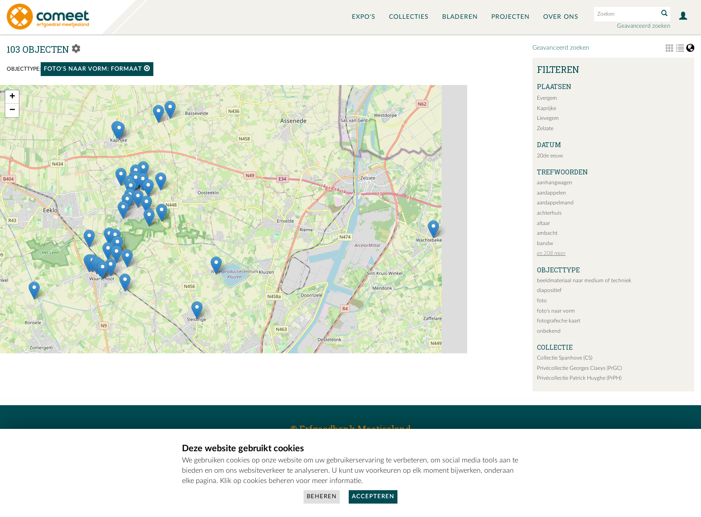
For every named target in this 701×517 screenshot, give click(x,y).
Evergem (547, 98)
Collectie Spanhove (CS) (564, 357)
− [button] (12, 110)
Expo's (364, 17)
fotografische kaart (558, 320)
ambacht (547, 233)
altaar (543, 223)
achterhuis (549, 213)
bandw (545, 243)
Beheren (322, 497)
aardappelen (551, 192)
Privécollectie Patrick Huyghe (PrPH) (579, 378)
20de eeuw (550, 155)
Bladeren (460, 17)
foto (542, 300)
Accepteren (373, 497)
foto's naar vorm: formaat (97, 68)
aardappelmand (555, 202)
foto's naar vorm (556, 311)
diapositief (549, 290)
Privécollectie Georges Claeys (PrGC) (579, 368)
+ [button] (12, 97)
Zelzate (545, 128)
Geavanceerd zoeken (643, 26)
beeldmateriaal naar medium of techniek (584, 280)
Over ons (561, 17)
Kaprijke (546, 108)
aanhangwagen (554, 182)
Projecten (510, 17)
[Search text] (625, 13)
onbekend (549, 331)
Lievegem (548, 118)
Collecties (409, 17)
